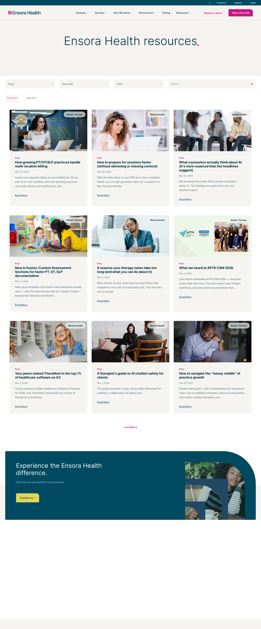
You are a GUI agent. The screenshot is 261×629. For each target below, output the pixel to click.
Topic (120, 83)
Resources (182, 12)
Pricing (166, 12)
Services (99, 12)
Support (238, 2)
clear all (31, 98)
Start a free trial (240, 12)
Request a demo (213, 13)
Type (11, 83)
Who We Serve (121, 12)
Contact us (28, 497)
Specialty (67, 83)
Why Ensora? (146, 12)
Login (253, 2)
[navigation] (150, 12)
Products (81, 12)
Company (221, 2)
